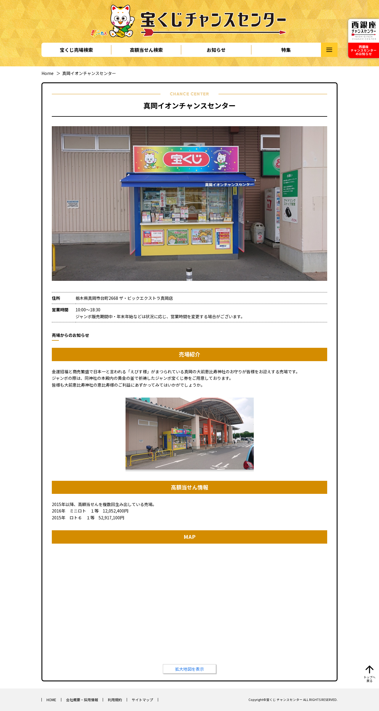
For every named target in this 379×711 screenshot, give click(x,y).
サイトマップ (142, 699)
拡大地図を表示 (189, 669)
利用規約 (115, 699)
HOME (51, 699)
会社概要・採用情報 (82, 699)
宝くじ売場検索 (76, 49)
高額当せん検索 (146, 49)
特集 (286, 49)
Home (47, 73)
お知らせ (216, 49)
